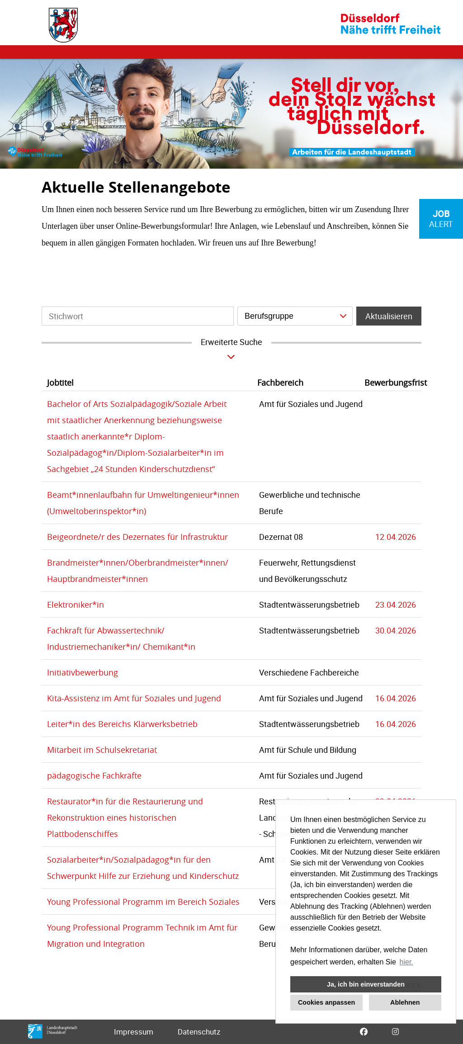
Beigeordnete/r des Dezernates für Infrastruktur (137, 536)
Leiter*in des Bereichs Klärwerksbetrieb (122, 723)
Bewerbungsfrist (395, 382)
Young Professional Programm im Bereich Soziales (143, 901)
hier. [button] (406, 962)
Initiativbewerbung (82, 672)
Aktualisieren (388, 316)
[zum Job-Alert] (441, 219)
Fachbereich (280, 382)
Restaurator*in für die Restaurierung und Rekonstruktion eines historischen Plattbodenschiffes (125, 817)
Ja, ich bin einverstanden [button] (366, 984)
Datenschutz (199, 1031)
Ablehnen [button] (405, 1002)
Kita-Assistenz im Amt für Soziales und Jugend (134, 698)
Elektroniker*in (75, 604)
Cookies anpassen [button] (326, 1002)
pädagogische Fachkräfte (94, 775)
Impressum (133, 1031)
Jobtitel (60, 382)
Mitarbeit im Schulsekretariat (102, 749)
